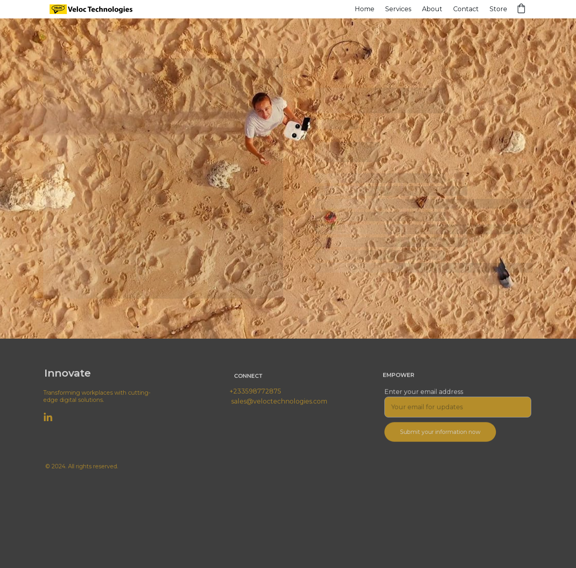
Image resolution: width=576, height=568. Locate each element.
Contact (466, 9)
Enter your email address (424, 392)
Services (398, 9)
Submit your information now (440, 431)
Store (498, 9)
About (432, 9)
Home (364, 9)
